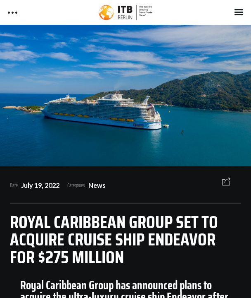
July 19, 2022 (40, 185)
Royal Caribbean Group (67, 285)
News (97, 185)
